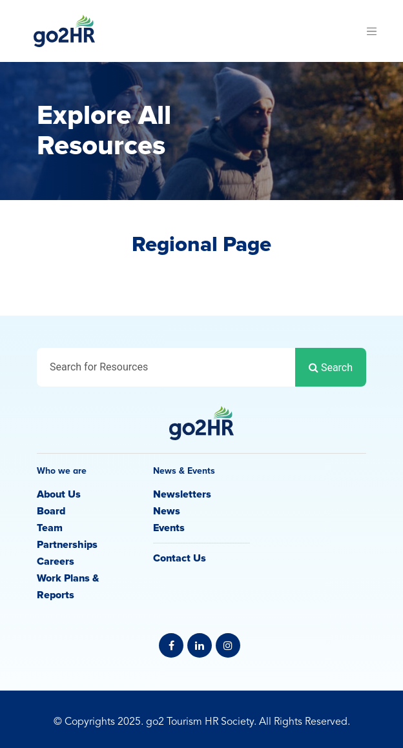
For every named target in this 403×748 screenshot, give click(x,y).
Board (51, 511)
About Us (59, 494)
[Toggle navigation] (371, 31)
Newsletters (182, 494)
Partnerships (67, 544)
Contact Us (179, 558)
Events (169, 527)
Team (50, 527)
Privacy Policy (201, 706)
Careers (55, 561)
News (166, 511)
